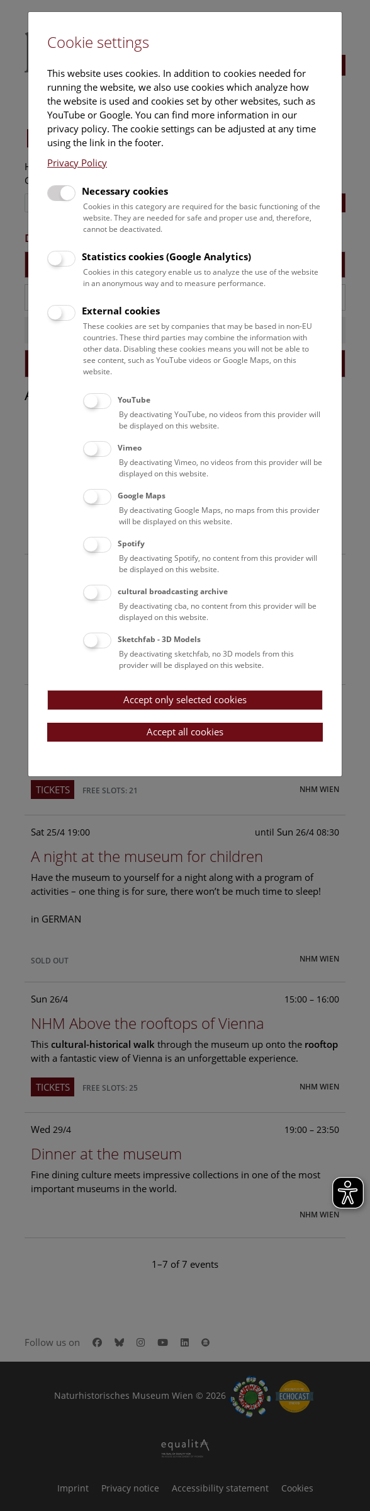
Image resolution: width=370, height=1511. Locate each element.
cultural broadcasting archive (173, 591)
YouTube (134, 399)
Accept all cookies (185, 731)
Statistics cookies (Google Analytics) (166, 256)
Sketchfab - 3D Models (159, 639)
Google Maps (141, 495)
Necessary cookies (125, 191)
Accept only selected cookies (185, 699)
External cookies (121, 310)
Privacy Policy (77, 162)
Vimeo (130, 447)
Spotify (131, 543)
